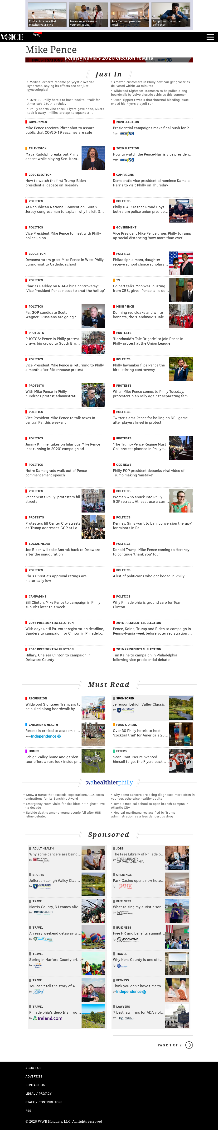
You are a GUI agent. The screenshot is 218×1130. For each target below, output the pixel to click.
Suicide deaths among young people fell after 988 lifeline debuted (62, 814)
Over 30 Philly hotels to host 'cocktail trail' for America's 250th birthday (63, 101)
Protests (36, 333)
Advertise (33, 1076)
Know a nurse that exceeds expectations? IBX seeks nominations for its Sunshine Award (64, 796)
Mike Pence (125, 306)
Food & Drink (126, 724)
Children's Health (43, 724)
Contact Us (35, 1085)
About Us (33, 1067)
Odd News (123, 464)
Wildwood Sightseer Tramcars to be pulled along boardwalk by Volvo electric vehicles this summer (149, 92)
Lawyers (123, 1006)
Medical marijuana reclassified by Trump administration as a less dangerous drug (143, 814)
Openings (124, 875)
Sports (38, 875)
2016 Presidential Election (51, 623)
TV (118, 280)
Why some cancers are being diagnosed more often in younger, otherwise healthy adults (153, 796)
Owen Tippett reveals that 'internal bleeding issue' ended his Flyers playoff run (150, 101)
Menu (210, 37)
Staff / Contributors (43, 1102)
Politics (36, 201)
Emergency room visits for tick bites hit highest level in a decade (65, 805)
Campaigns (125, 174)
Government (39, 122)
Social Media (39, 543)
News (36, 35)
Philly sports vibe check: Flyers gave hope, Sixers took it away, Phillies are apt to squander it (65, 110)
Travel (38, 901)
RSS (28, 1110)
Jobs (120, 848)
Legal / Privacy (38, 1093)
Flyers (121, 751)
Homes (34, 751)
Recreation (38, 698)
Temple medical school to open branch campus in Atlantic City (150, 805)
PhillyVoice (11, 36)
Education (37, 254)
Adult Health (43, 848)
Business (123, 901)
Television (38, 148)
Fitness (122, 980)
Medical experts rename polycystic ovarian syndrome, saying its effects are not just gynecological (61, 86)
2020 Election (127, 122)
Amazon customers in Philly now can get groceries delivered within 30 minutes (150, 84)
